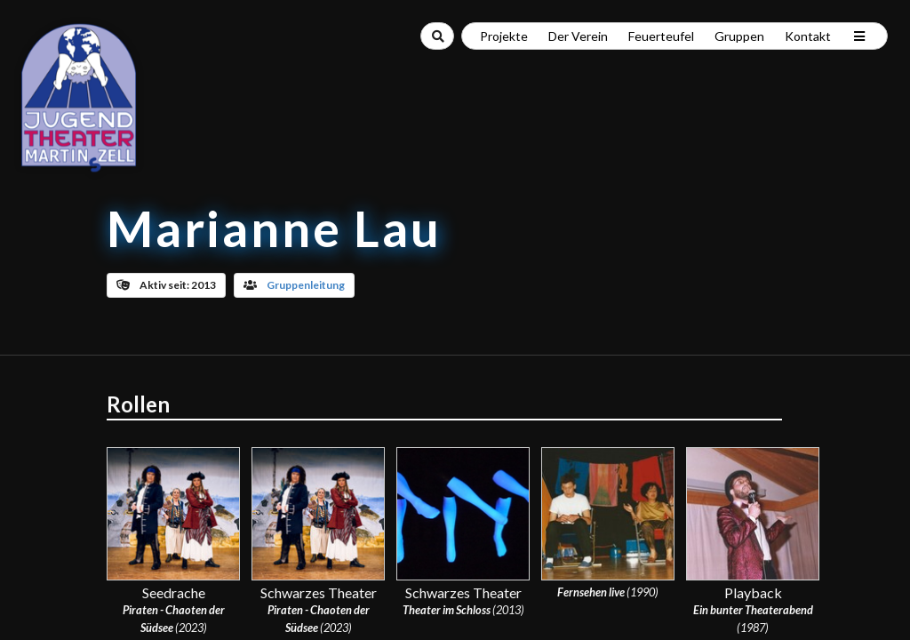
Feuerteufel (661, 36)
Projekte (504, 36)
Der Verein (578, 36)
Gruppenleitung (306, 285)
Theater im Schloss (447, 610)
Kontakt (808, 36)
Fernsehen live (591, 592)
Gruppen (739, 36)
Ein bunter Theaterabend (753, 610)
